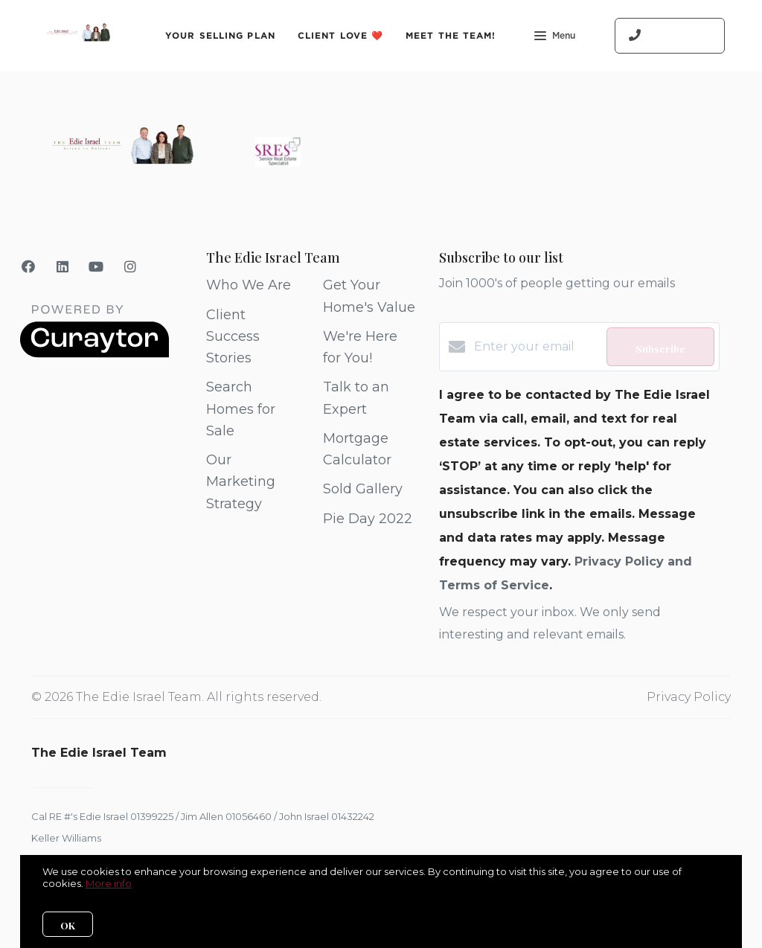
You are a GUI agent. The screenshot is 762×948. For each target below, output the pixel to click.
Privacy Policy (689, 697)
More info (109, 883)
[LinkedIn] (62, 267)
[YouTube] (96, 267)
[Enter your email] (536, 346)
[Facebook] (28, 267)
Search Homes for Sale (240, 409)
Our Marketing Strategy (240, 482)
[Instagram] (130, 267)
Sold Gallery (363, 489)
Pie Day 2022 (367, 518)
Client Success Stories (233, 337)
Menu (555, 37)
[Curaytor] (94, 354)
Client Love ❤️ (340, 35)
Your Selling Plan (220, 35)
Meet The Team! (451, 35)
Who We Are (248, 285)
